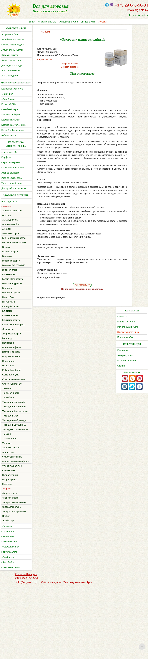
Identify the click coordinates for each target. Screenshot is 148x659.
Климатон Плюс (10, 345)
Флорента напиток (12, 530)
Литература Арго (133, 73)
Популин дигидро (11, 386)
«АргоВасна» (8, 106)
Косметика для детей (12, 179)
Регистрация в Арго (134, 44)
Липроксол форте (11, 367)
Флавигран (8, 513)
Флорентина (8, 535)
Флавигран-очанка (12, 517)
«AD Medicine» (9, 613)
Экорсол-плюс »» (61, 63)
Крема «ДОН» (8, 111)
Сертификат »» (37, 59)
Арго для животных (11, 74)
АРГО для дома (9, 79)
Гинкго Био (8, 327)
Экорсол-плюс (9, 557)
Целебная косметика (12, 96)
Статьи (128, 83)
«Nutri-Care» (7, 608)
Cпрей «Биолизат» (12, 421)
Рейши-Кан (8, 399)
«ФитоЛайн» (7, 634)
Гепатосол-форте (11, 323)
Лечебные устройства (12, 39)
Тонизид (6, 494)
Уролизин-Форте (11, 508)
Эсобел (6, 588)
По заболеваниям (133, 78)
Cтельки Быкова (9, 58)
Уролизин (7, 503)
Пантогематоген (9, 624)
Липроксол (7, 363)
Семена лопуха (10, 409)
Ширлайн (7, 548)
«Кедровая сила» (10, 619)
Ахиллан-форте (10, 252)
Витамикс (7, 282)
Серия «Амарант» (10, 173)
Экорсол (6, 553)
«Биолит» (6, 225)
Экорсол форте (10, 562)
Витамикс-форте (11, 287)
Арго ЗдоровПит (9, 220)
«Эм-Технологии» (10, 639)
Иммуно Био (8, 332)
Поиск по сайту (138, 15)
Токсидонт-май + (11, 465)
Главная (31, 21)
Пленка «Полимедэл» (12, 44)
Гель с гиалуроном (12, 314)
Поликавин (8, 377)
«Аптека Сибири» (10, 122)
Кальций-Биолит (11, 336)
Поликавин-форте (11, 381)
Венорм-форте (10, 278)
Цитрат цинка (9, 544)
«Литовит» (6, 598)
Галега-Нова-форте (12, 309)
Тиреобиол (8, 435)
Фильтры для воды (11, 64)
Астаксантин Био (11, 243)
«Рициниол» (7, 101)
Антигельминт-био (12, 229)
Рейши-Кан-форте (11, 404)
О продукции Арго (68, 21)
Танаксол (7, 426)
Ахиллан (6, 247)
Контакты (129, 34)
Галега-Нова (8, 304)
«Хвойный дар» (9, 117)
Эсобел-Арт (8, 592)
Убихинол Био (9, 499)
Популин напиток (11, 390)
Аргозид (6, 234)
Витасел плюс (9, 300)
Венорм (6, 273)
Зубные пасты (8, 146)
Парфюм (6, 168)
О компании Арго (47, 21)
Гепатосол (7, 318)
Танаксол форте (10, 431)
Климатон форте (11, 350)
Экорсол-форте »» (62, 67)
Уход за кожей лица (11, 194)
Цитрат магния (10, 539)
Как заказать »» (74, 285)
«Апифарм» (7, 629)
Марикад (7, 372)
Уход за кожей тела (11, 189)
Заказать (103, 21)
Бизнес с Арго (88, 21)
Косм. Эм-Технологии (12, 141)
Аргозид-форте (10, 238)
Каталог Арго (131, 68)
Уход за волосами (10, 184)
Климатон (7, 341)
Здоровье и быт (9, 34)
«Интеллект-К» (9, 163)
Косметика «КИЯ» (10, 127)
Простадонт (8, 395)
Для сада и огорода (11, 69)
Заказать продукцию (135, 49)
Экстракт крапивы (11, 575)
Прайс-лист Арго (133, 39)
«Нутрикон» (7, 603)
